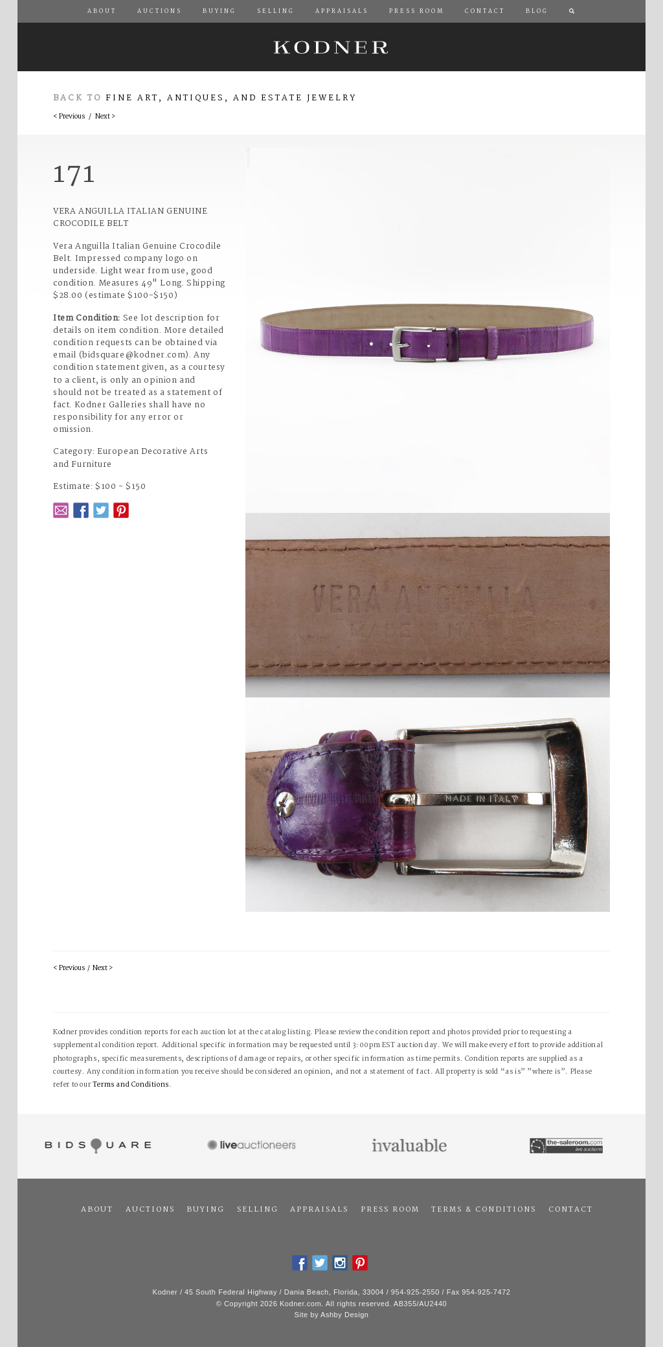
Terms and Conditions (131, 1085)
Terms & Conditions (483, 1210)
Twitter (101, 510)
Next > (105, 116)
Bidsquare (96, 1146)
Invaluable (410, 1146)
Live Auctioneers (253, 1146)
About (97, 1210)
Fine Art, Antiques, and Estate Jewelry (231, 98)
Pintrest (121, 510)
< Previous (69, 116)
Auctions (150, 1210)
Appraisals (319, 1210)
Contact (570, 1210)
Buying (205, 1210)
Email (61, 510)
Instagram (340, 1263)
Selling (257, 1210)
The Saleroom (567, 1146)
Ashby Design (344, 1315)
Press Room (390, 1210)
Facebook (81, 510)
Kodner (331, 47)
